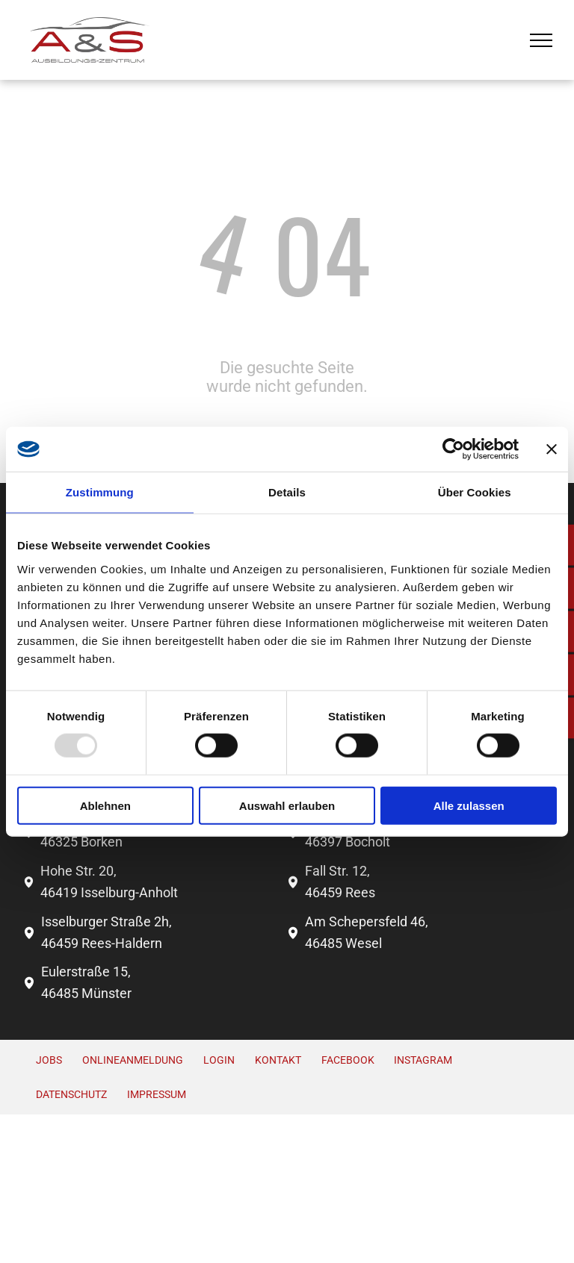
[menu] (541, 40)
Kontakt (278, 1060)
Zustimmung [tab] (100, 492)
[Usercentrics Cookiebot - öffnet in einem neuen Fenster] (453, 449)
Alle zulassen (468, 805)
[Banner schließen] (551, 449)
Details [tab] (287, 492)
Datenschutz (71, 1094)
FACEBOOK (347, 1060)
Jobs (49, 1060)
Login (219, 1060)
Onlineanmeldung (132, 1060)
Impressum (156, 1094)
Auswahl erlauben (287, 805)
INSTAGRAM (423, 1060)
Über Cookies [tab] (474, 492)
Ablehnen (105, 805)
